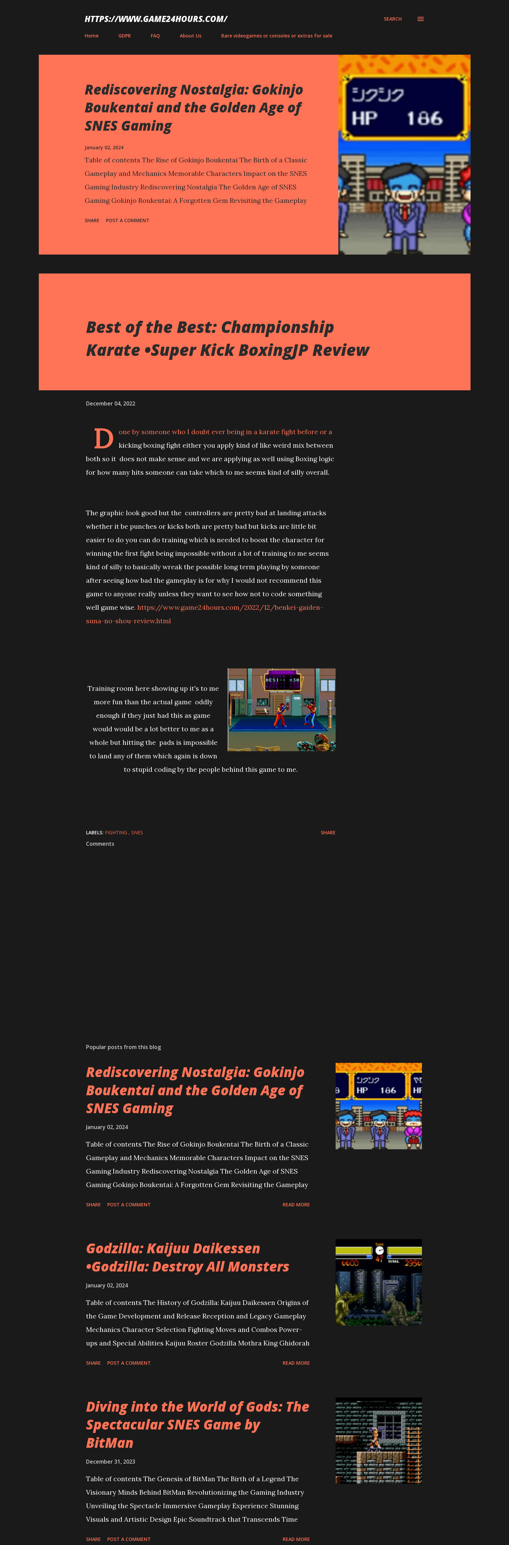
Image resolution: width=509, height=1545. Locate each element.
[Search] (393, 19)
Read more (296, 1204)
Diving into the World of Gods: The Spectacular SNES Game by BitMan (197, 1424)
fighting (117, 832)
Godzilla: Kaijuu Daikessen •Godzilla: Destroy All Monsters (187, 1257)
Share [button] (92, 220)
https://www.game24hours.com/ (156, 18)
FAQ (155, 35)
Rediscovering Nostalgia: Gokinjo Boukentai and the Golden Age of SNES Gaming (194, 107)
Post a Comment (127, 220)
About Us (190, 35)
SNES (137, 832)
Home (91, 35)
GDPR (124, 35)
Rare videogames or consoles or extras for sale (276, 35)
